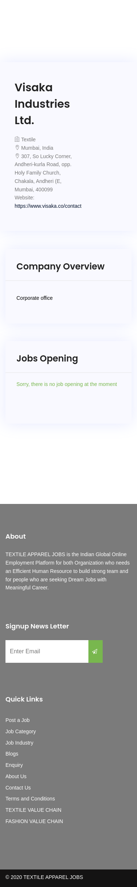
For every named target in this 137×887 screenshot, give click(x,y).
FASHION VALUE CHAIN (34, 821)
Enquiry (14, 765)
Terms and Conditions (30, 799)
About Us (16, 776)
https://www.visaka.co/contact (48, 206)
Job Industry (19, 743)
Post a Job (17, 720)
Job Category (20, 731)
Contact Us (18, 788)
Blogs (11, 754)
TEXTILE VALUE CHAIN (33, 810)
